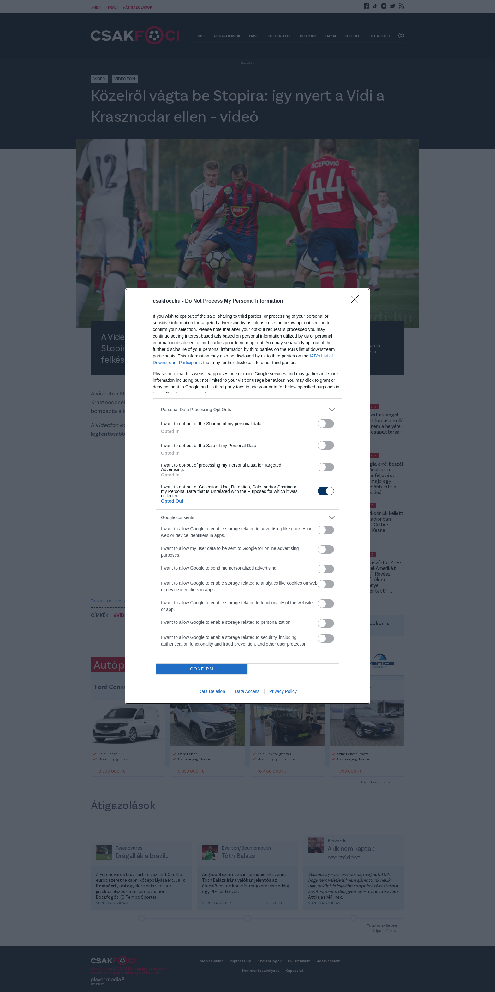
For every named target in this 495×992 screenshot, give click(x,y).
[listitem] (247, 409)
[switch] (326, 423)
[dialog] (247, 496)
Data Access (247, 691)
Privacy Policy (283, 691)
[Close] (357, 301)
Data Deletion (211, 691)
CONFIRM (202, 668)
